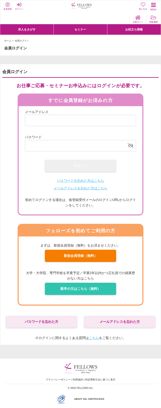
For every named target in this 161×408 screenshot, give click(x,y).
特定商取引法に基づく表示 (100, 379)
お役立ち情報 (134, 29)
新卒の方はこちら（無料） (80, 288)
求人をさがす (27, 29)
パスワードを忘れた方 (41, 321)
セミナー (80, 29)
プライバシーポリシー (58, 379)
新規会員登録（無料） (80, 255)
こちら (94, 338)
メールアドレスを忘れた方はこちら (80, 188)
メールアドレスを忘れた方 (120, 321)
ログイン (80, 166)
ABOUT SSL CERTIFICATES (89, 399)
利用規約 (78, 379)
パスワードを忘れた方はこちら (80, 180)
